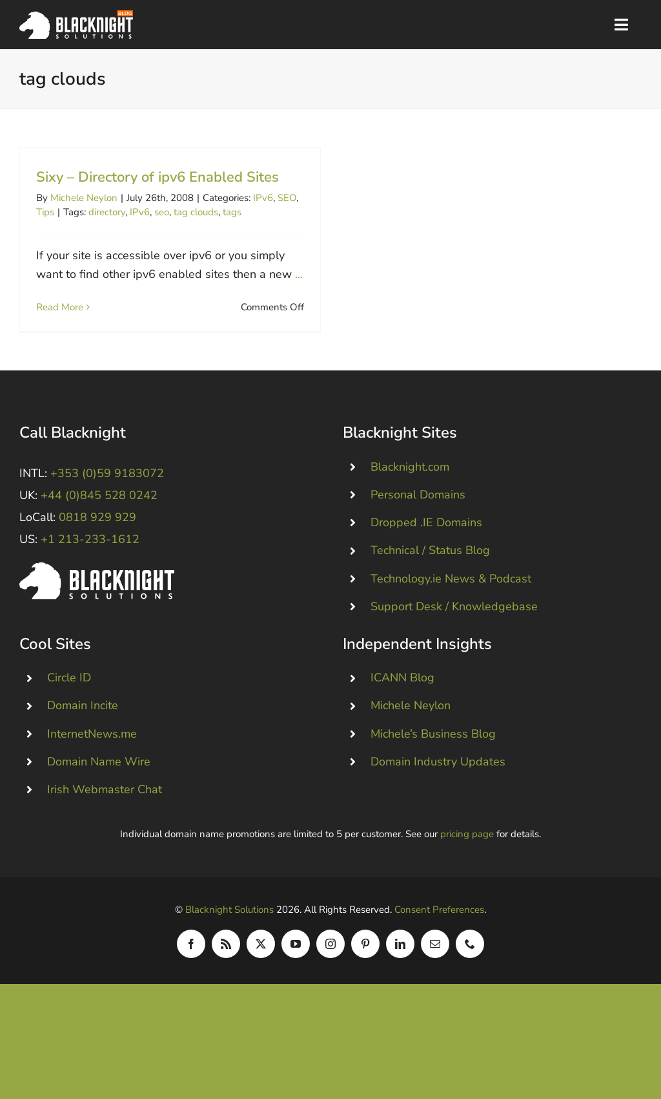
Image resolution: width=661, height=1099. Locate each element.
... (299, 274)
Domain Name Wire (98, 790)
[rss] (226, 972)
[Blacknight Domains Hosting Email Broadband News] (76, 16)
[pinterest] (365, 972)
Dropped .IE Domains (426, 551)
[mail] (435, 972)
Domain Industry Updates (438, 790)
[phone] (470, 972)
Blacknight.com (410, 495)
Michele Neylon (83, 197)
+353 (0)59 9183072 (107, 501)
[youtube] (295, 972)
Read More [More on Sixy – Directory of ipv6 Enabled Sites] (59, 307)
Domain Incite (82, 734)
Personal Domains (418, 523)
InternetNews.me (92, 762)
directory (106, 212)
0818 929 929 (97, 546)
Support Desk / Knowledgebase (454, 635)
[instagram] (330, 972)
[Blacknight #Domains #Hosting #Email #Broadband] (96, 596)
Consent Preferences (439, 938)
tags (232, 212)
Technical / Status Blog (430, 579)
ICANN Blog (402, 706)
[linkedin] (400, 972)
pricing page (467, 862)
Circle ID (69, 706)
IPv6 (263, 197)
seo (161, 212)
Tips (45, 212)
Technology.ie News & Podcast (451, 607)
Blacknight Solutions (229, 938)
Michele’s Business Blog (433, 762)
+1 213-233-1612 (90, 568)
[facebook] (191, 972)
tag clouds (196, 212)
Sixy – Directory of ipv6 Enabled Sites (157, 177)
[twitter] (261, 972)
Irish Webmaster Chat (104, 818)
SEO (287, 197)
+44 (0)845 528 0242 (99, 523)
